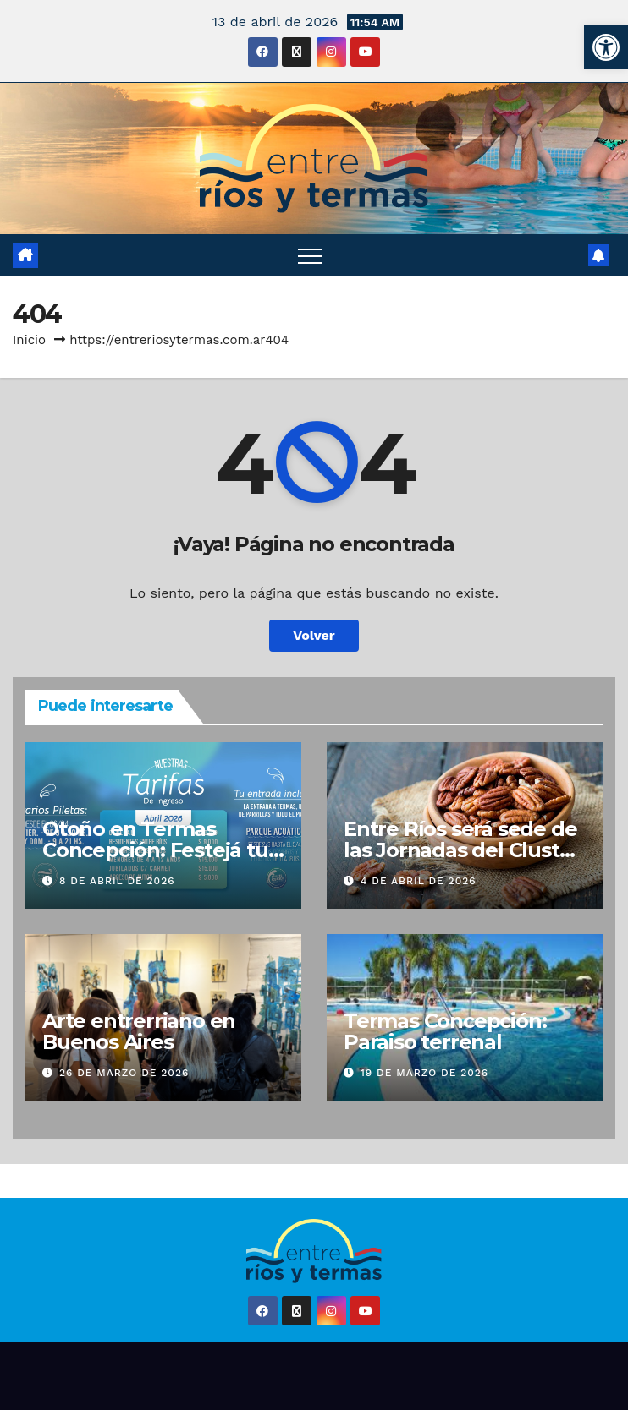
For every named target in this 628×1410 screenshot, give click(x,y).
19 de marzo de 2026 (424, 1073)
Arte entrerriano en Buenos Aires (138, 1031)
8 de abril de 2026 (117, 881)
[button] (606, 47)
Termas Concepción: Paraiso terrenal (445, 1031)
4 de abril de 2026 (419, 881)
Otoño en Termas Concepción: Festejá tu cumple (155, 850)
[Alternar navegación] (310, 255)
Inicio (29, 339)
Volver (314, 635)
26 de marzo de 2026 (124, 1073)
